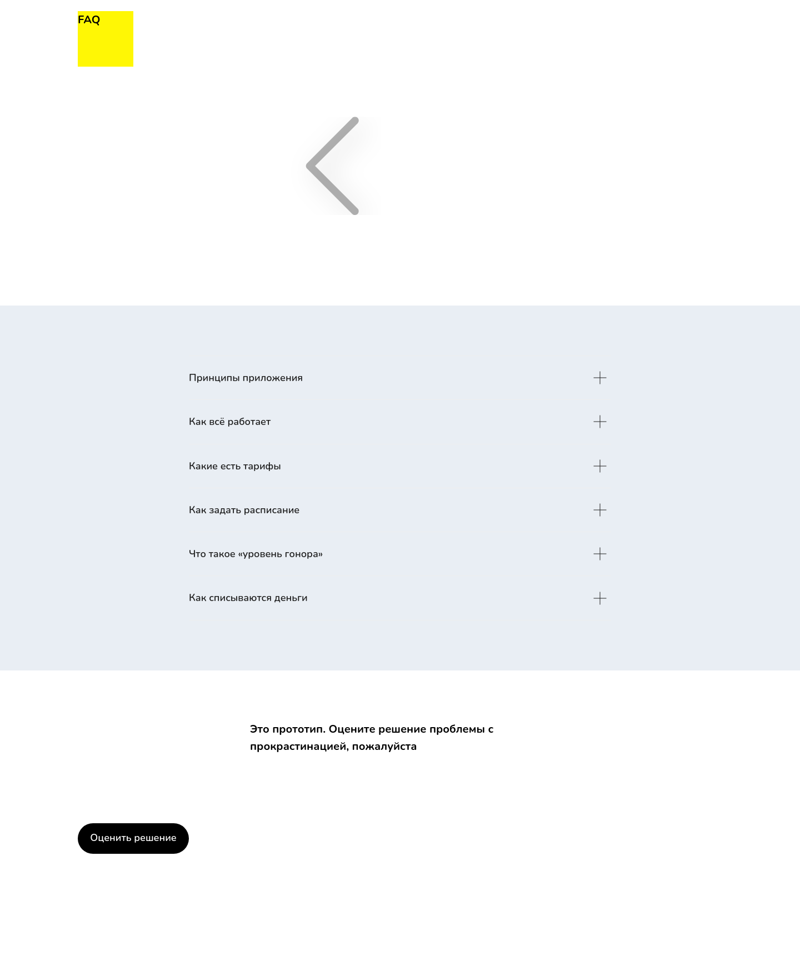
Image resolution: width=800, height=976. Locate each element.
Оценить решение (133, 837)
